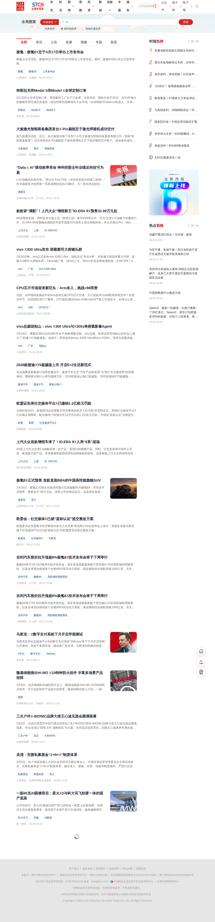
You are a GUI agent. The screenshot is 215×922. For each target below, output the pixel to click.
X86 (30, 307)
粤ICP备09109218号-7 (43, 875)
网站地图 (128, 868)
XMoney (50, 653)
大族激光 (23, 148)
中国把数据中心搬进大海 (164, 292)
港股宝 (21, 191)
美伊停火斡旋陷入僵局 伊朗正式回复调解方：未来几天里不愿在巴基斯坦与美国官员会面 (173, 273)
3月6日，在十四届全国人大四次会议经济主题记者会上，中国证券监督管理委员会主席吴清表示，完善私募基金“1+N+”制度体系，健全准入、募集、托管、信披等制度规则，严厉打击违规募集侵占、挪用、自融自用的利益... (75, 766)
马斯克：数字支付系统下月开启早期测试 (49, 634)
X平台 (21, 653)
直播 (69, 42)
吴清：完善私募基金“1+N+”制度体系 (46, 755)
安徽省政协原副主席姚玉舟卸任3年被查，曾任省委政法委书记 (176, 50)
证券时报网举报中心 (168, 881)
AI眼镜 (48, 817)
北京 (36, 735)
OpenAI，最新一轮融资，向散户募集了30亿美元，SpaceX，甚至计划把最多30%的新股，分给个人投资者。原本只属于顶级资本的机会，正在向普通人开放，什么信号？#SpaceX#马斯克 (173, 316)
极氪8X (33, 71)
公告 (54, 42)
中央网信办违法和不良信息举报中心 (133, 881)
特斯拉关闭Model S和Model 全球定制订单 (51, 90)
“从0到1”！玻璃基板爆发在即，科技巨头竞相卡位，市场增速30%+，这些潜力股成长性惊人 (176, 86)
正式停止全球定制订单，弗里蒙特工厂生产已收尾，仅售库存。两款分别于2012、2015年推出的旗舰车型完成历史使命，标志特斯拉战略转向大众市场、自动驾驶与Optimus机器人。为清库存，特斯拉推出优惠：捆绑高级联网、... (76, 102)
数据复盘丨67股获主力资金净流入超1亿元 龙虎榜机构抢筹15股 (176, 98)
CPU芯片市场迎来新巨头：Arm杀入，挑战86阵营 (57, 288)
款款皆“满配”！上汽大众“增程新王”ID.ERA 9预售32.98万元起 (66, 211)
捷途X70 (38, 384)
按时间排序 (69, 28)
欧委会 (21, 538)
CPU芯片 (44, 307)
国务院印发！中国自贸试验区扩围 (175, 121)
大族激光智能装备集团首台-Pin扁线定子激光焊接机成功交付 (65, 129)
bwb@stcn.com (99, 881)
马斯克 (52, 538)
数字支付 (35, 653)
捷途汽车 (23, 384)
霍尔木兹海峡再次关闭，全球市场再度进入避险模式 (176, 62)
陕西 (20, 697)
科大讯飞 (23, 817)
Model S (35, 110)
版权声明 (114, 868)
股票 (114, 42)
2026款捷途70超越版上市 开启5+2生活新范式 (53, 365)
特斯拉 (21, 110)
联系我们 (101, 868)
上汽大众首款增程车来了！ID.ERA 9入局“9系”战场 (58, 442)
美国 (31, 422)
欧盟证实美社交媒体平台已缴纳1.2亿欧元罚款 (53, 403)
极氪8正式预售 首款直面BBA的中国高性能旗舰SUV (58, 480)
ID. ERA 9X (50, 230)
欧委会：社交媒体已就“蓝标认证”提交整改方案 (54, 519)
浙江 (33, 499)
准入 (51, 774)
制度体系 (39, 774)
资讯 (39, 42)
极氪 (20, 71)
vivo (20, 268)
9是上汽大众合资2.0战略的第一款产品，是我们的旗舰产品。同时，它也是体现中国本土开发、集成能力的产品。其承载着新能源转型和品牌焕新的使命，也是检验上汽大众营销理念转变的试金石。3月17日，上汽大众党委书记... (76, 453)
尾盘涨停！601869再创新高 (172, 145)
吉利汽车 (23, 576)
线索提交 (141, 868)
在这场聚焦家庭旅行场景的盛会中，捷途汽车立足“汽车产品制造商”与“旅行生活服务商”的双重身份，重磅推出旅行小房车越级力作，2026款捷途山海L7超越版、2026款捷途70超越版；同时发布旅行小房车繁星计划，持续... (75, 376)
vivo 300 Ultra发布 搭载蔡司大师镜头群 (49, 249)
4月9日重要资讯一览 (167, 157)
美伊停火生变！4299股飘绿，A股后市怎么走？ (176, 133)
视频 (84, 42)
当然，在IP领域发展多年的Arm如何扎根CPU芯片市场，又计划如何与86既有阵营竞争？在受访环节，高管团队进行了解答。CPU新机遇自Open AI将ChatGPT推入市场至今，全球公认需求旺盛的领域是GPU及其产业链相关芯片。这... (76, 299)
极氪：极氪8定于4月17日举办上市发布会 (50, 52)
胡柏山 (42, 345)
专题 (99, 42)
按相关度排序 (91, 28)
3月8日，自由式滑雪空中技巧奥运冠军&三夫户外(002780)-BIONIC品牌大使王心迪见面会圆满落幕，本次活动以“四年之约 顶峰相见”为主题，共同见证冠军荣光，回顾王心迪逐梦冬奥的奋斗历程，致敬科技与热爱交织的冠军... (76, 728)
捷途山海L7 (55, 384)
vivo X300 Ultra (47, 268)
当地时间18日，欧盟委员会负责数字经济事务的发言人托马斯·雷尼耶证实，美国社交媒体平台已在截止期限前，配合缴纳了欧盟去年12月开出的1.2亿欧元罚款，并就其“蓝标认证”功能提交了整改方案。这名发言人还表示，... (76, 415)
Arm (20, 307)
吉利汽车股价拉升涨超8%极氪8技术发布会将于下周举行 (62, 557)
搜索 (186, 22)
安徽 (36, 817)
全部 (24, 42)
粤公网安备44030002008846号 (176, 875)
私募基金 (23, 774)
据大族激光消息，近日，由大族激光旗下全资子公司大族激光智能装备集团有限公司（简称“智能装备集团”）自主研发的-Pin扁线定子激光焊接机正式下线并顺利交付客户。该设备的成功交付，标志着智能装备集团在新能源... (75, 140)
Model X (50, 110)
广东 (30, 268)
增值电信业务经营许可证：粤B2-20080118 (83, 875)
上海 (36, 230)
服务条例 (87, 868)
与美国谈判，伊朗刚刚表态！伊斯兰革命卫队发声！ (176, 110)
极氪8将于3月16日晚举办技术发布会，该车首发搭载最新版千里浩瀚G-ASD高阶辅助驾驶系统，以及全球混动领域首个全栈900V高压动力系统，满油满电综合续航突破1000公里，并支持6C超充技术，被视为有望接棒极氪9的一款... (76, 569)
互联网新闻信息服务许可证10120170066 (133, 875)
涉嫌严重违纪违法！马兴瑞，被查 (170, 234)
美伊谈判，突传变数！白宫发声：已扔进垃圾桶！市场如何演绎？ (176, 74)
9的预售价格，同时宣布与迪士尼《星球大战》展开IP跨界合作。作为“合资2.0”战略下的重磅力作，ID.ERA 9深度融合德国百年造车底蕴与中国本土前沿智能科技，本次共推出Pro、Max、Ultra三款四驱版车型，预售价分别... (76, 222)
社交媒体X (37, 538)
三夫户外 (23, 735)
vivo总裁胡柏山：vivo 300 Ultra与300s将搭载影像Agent (64, 326)
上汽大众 (23, 230)
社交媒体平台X (48, 422)
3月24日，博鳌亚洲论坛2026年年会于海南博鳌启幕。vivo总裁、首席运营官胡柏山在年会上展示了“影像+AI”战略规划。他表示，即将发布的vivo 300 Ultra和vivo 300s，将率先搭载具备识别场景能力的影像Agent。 (76, 338)
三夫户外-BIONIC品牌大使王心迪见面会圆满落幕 (56, 716)
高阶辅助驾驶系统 (57, 576)
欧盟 (20, 422)
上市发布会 (49, 71)
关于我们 (74, 868)
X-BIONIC (50, 735)
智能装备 (49, 148)
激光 (36, 148)
